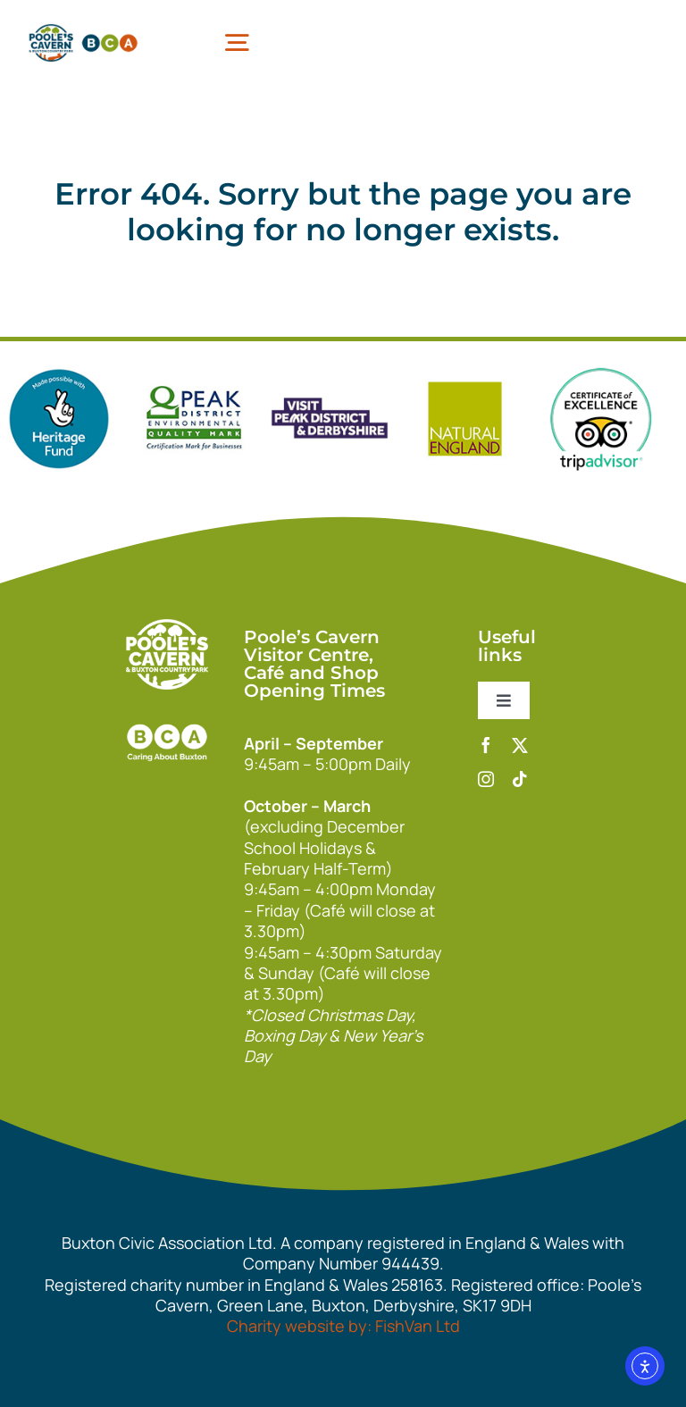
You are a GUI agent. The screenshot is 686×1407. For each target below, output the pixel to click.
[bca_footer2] (166, 715)
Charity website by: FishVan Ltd (343, 1325)
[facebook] (486, 745)
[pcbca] (83, 27)
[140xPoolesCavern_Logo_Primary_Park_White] (166, 627)
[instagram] (486, 779)
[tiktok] (520, 779)
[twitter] (520, 745)
